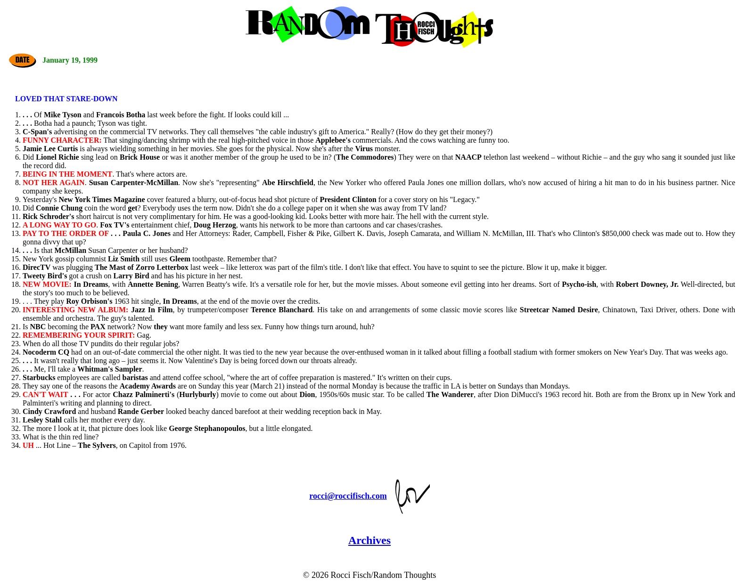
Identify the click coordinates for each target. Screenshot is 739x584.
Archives (369, 540)
